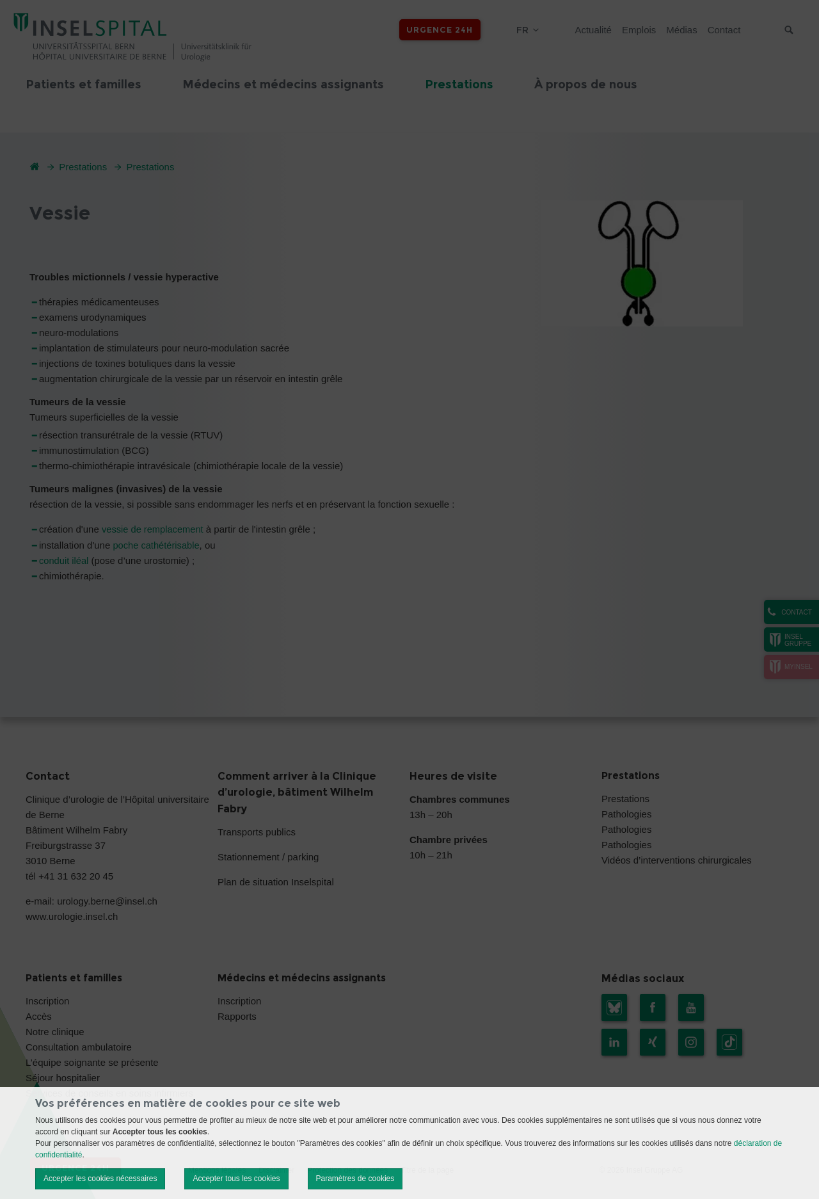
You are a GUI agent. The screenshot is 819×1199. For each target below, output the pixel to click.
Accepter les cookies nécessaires (100, 1178)
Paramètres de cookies (355, 1178)
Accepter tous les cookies (236, 1178)
